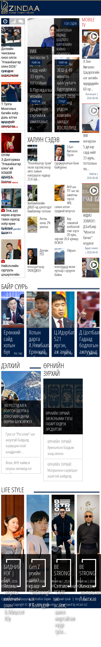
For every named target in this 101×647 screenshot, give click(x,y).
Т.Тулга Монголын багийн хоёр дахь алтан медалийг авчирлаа (11, 105)
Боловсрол (91, 94)
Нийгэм (92, 174)
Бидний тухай (63, 599)
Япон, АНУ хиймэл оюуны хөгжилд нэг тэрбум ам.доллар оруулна (19, 471)
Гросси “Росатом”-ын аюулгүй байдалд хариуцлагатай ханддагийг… (20, 442)
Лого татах (81, 599)
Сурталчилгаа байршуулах (16, 599)
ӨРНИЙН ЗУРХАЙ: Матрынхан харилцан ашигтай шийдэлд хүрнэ (62, 473)
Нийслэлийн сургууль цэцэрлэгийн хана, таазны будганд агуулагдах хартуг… (11, 267)
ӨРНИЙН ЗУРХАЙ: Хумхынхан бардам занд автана (60, 447)
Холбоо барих (43, 599)
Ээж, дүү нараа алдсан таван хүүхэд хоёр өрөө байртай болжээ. (11, 211)
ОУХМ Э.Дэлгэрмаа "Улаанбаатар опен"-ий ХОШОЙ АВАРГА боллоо (11, 158)
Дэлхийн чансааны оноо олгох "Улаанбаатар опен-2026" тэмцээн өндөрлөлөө (11, 52)
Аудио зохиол (91, 248)
